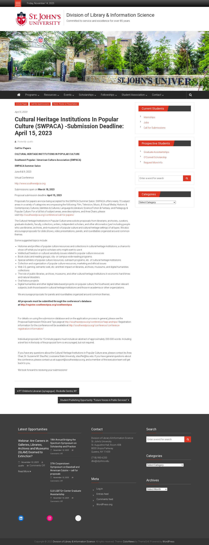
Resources (50, 94)
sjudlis (21, 466)
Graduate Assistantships (156, 152)
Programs (31, 94)
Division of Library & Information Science (110, 15)
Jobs (146, 122)
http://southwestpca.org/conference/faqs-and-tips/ (91, 322)
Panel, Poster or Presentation (65, 104)
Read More (24, 471)
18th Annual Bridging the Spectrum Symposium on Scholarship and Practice (63, 443)
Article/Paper (21, 104)
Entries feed (102, 494)
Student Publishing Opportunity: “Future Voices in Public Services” (93, 400)
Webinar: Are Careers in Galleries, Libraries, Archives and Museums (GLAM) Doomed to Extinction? (33, 448)
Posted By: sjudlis (25, 142)
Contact (156, 94)
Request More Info (153, 162)
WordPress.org (104, 504)
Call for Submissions (40, 104)
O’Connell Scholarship (155, 157)
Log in (99, 488)
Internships (149, 117)
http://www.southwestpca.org (30, 183)
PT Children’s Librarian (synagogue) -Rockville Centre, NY (48, 391)
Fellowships (107, 94)
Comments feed (104, 499)
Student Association (133, 94)
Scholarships (86, 94)
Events (68, 94)
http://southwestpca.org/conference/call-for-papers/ (46, 215)
